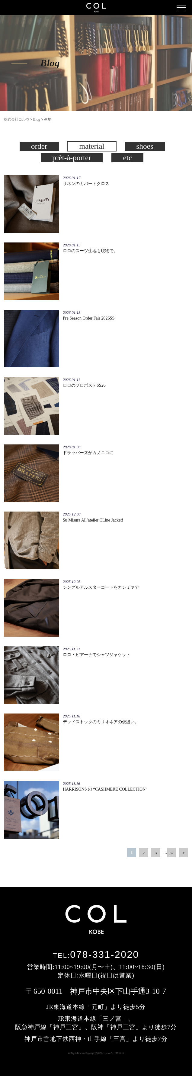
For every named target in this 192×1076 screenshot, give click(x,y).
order (39, 146)
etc (127, 157)
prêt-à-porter (71, 157)
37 (171, 853)
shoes (144, 146)
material (91, 146)
